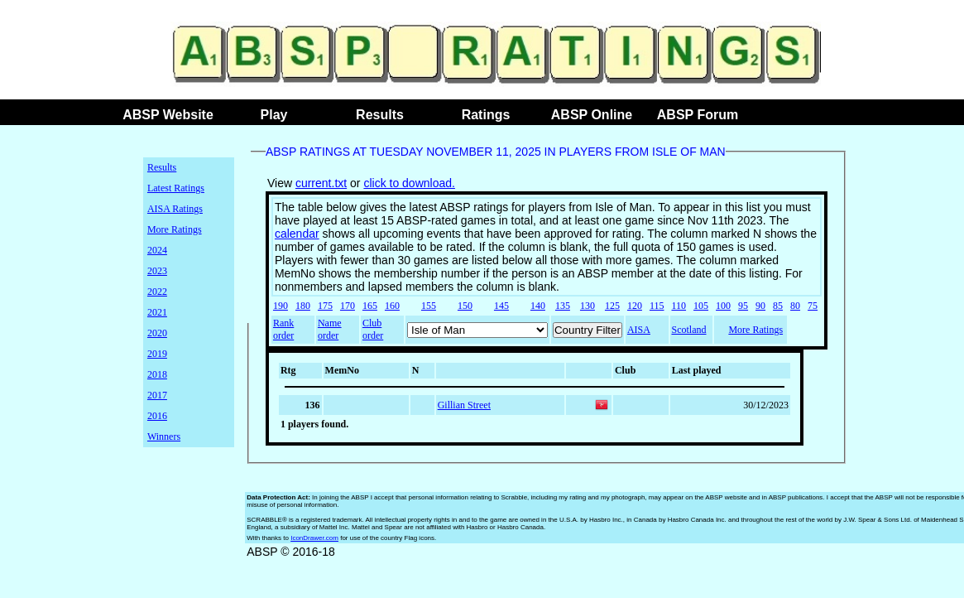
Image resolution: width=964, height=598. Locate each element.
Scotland (689, 329)
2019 (157, 353)
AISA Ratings (175, 209)
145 (501, 305)
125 (612, 305)
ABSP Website (167, 115)
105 (700, 305)
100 (723, 305)
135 (562, 305)
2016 (157, 416)
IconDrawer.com (314, 538)
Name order (330, 329)
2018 (157, 374)
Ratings (486, 115)
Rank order (283, 329)
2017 (157, 395)
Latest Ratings (175, 188)
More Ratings (174, 229)
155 (428, 305)
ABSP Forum (697, 115)
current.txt (321, 183)
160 (392, 305)
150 (465, 305)
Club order (372, 329)
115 (657, 305)
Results (380, 115)
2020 (157, 333)
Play (274, 115)
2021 (157, 312)
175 (325, 305)
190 (280, 305)
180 (302, 305)
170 (347, 305)
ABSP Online (591, 115)
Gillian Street (464, 405)
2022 (157, 291)
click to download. (409, 183)
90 (760, 305)
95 (743, 305)
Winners (163, 436)
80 (795, 305)
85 (778, 305)
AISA (638, 329)
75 (813, 305)
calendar (297, 233)
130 (587, 305)
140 (537, 305)
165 (369, 305)
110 (679, 305)
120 (634, 305)
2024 (157, 250)
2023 (157, 271)
